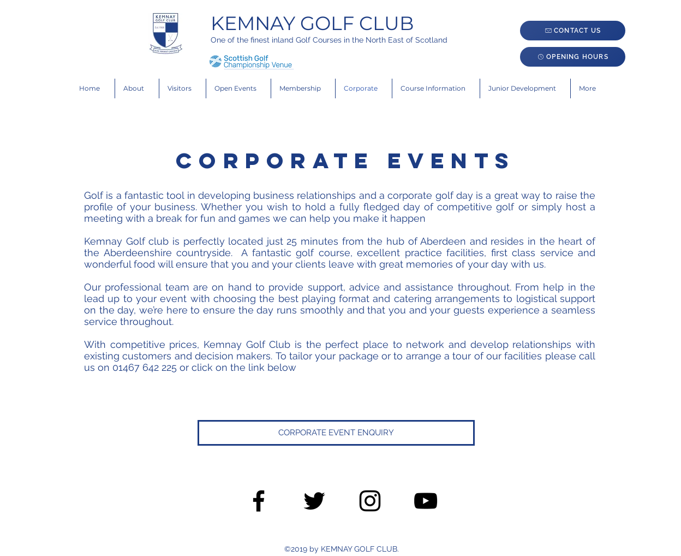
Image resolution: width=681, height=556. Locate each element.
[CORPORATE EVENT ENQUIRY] (336, 433)
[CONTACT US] (572, 30)
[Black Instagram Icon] (370, 501)
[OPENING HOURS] (572, 57)
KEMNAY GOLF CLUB (312, 23)
